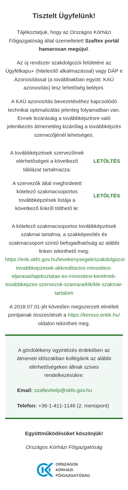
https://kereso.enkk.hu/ (94, 315)
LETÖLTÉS (107, 161)
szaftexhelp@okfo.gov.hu (63, 390)
